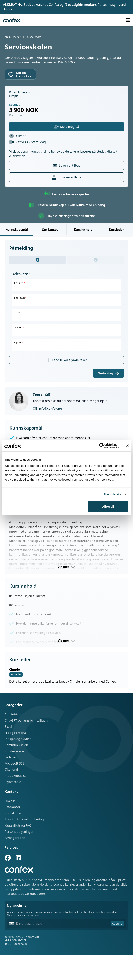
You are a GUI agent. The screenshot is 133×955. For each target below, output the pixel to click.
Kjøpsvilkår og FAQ (18, 825)
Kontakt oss (13, 813)
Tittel (17, 312)
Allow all (108, 506)
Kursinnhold (83, 229)
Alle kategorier (12, 37)
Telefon (19, 327)
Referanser (12, 807)
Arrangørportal (15, 838)
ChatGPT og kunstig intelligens (27, 720)
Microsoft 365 (14, 763)
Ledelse (10, 757)
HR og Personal (16, 733)
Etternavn (20, 297)
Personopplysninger (19, 831)
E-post (18, 342)
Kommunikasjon (16, 745)
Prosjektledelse (15, 776)
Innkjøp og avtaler (18, 739)
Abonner (117, 923)
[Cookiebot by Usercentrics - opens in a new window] (102, 446)
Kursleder (116, 229)
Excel (8, 726)
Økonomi (11, 769)
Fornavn (19, 282)
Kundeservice (33, 37)
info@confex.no (50, 408)
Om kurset (50, 229)
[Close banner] (127, 445)
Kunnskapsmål (16, 229)
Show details (112, 494)
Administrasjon (15, 714)
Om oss (10, 801)
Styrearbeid (13, 782)
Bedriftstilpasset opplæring (24, 819)
